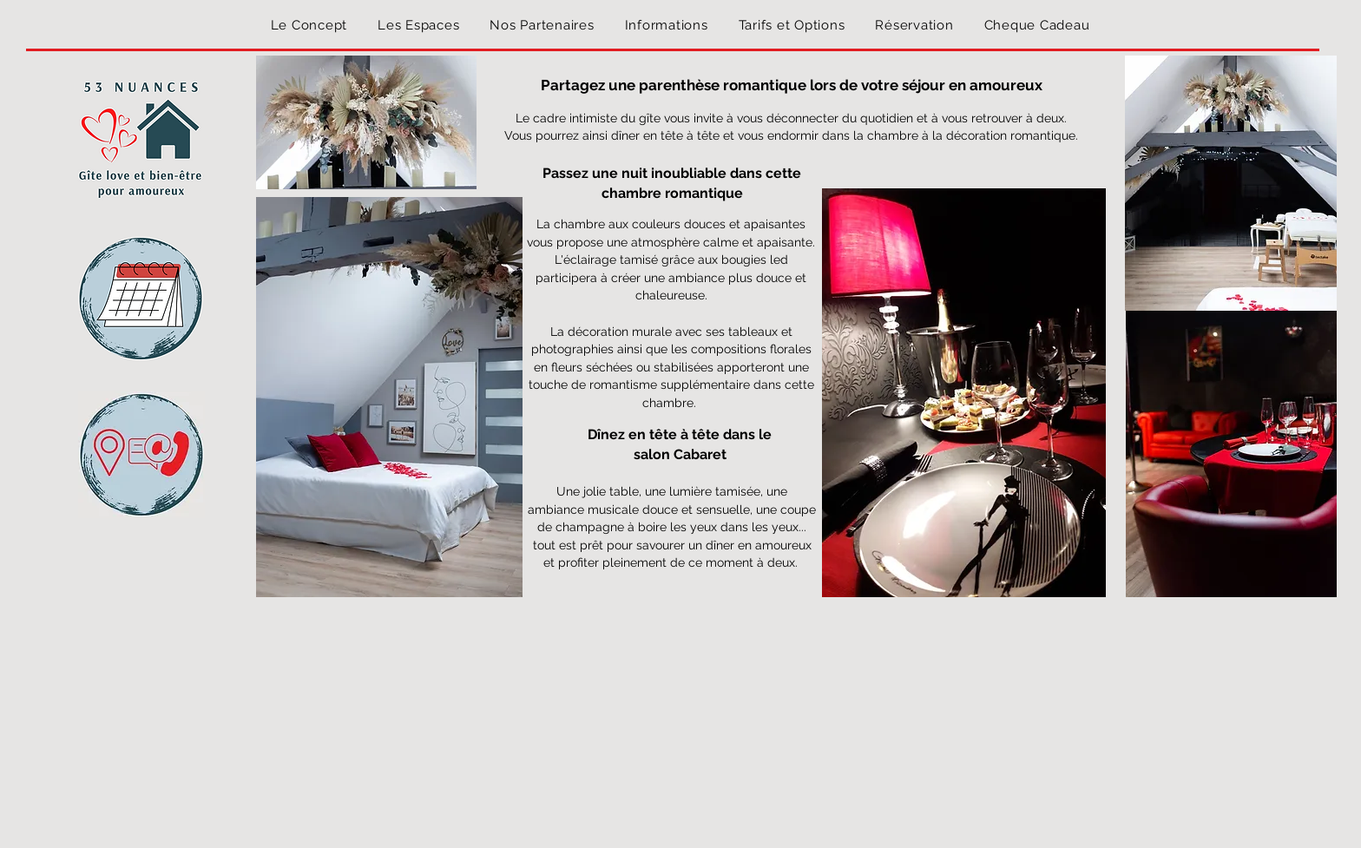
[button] (419, 25)
